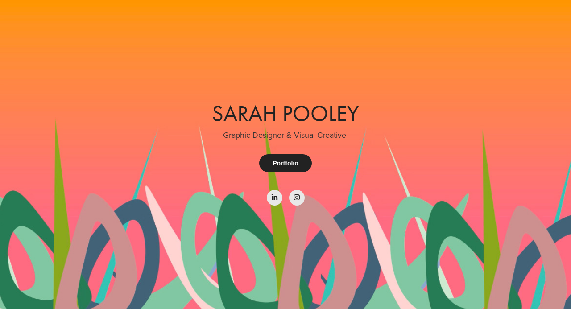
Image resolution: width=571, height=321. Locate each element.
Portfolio (285, 163)
